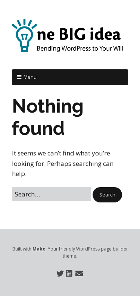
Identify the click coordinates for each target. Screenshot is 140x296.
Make (39, 249)
